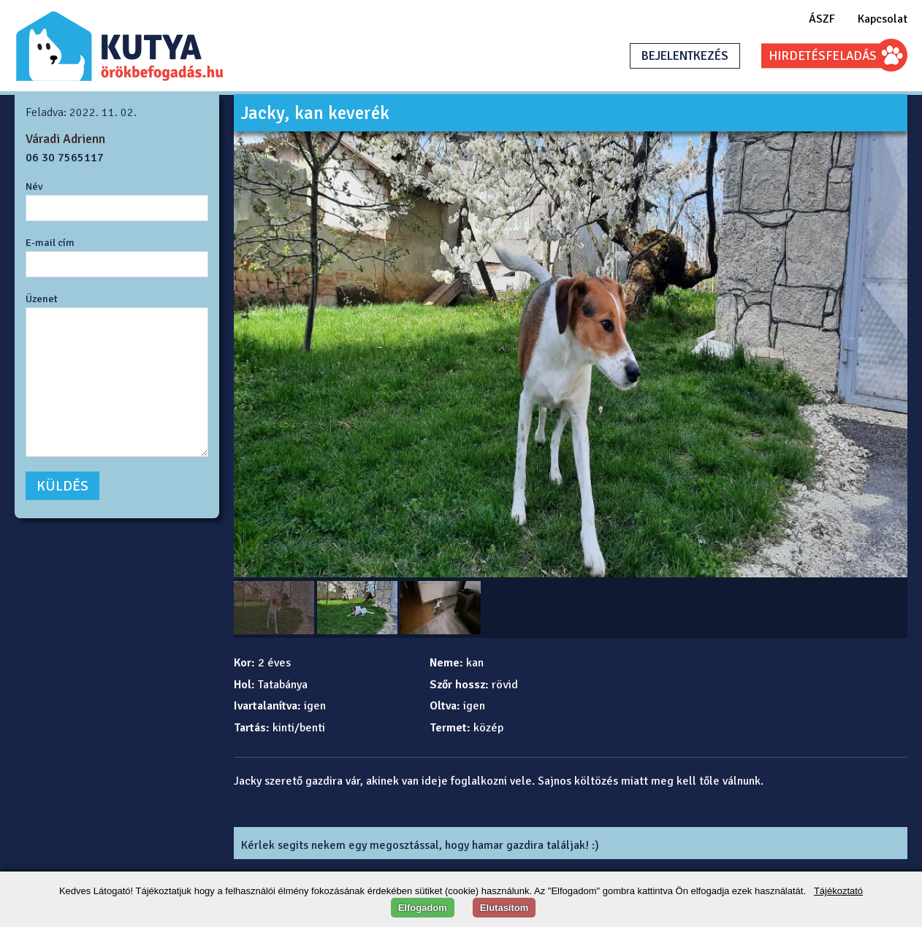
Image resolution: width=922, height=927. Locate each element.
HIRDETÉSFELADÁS (823, 56)
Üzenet (42, 298)
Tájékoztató (838, 890)
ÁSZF (822, 19)
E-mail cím (50, 242)
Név (34, 186)
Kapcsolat (882, 19)
